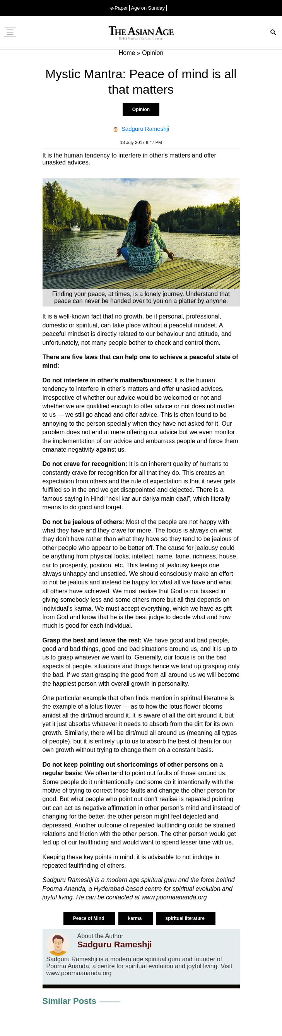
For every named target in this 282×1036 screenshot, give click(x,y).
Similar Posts (69, 1001)
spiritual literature (186, 918)
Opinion (141, 109)
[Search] (273, 33)
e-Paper (119, 8)
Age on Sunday (148, 8)
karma (135, 918)
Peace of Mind (89, 918)
